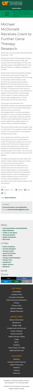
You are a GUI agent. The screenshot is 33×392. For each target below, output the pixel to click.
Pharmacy (16, 373)
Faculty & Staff (8, 251)
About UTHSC (8, 255)
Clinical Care (7, 260)
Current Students (9, 249)
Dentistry (16, 359)
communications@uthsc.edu (18, 209)
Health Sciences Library (16, 336)
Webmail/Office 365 (16, 350)
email (16, 281)
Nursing (16, 370)
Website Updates (16, 308)
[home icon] (1, 14)
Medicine (16, 367)
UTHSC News (7, 14)
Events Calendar (16, 331)
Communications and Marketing (14, 207)
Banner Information (16, 320)
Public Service (8, 264)
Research (6, 266)
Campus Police (16, 294)
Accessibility (16, 292)
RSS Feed (6, 239)
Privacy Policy (16, 305)
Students (16, 345)
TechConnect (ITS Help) (16, 348)
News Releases (10, 197)
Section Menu (16, 8)
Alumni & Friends (9, 253)
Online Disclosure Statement (16, 300)
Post (10, 279)
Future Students (9, 246)
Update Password (16, 311)
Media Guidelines (9, 237)
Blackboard (16, 323)
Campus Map (16, 325)
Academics (7, 262)
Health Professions (16, 365)
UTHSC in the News (10, 233)
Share (27, 279)
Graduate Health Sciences (16, 362)
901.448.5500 (9, 383)
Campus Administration (11, 258)
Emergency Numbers (16, 297)
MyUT (16, 342)
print (26, 281)
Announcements (9, 235)
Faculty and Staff (16, 334)
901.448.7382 (23, 383)
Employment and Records (16, 328)
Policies (16, 303)
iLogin (16, 339)
